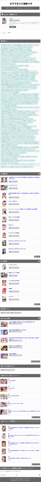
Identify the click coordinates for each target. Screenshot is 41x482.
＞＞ (6, 32)
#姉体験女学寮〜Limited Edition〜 (13, 86)
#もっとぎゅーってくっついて (7, 71)
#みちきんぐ (23, 86)
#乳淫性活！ (27, 77)
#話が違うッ (33, 137)
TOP (7, 8)
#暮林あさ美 (29, 128)
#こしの (3, 143)
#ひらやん (11, 120)
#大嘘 (36, 103)
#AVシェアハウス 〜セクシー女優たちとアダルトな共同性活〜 (13, 65)
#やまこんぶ (18, 88)
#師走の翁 (20, 46)
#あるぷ (34, 88)
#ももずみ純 (18, 143)
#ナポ (3, 149)
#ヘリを (13, 141)
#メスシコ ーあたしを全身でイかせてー (31, 130)
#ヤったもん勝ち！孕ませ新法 (7, 67)
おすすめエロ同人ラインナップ (15, 323)
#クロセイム (4, 75)
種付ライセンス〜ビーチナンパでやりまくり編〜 (15, 403)
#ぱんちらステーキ (19, 139)
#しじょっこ (26, 84)
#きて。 (8, 141)
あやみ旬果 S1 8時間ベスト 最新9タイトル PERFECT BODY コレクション (19, 458)
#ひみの (25, 46)
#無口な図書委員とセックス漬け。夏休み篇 (9, 48)
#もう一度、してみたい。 (6, 58)
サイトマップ (12, 8)
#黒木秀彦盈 (36, 94)
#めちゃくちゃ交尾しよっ (6, 158)
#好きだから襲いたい (10, 143)
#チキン (15, 46)
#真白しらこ (26, 56)
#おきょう (3, 88)
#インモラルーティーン (27, 88)
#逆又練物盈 (13, 128)
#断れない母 (11, 103)
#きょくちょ (9, 46)
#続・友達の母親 (5, 101)
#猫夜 (27, 65)
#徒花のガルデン (34, 101)
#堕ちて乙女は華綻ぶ (5, 82)
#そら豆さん (13, 109)
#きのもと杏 (16, 71)
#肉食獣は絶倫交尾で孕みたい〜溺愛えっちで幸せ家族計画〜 (13, 111)
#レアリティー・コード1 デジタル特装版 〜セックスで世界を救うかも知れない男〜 (17, 94)
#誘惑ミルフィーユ (10, 139)
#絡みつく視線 (4, 80)
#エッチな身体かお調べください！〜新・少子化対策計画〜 (12, 107)
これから (11, 18)
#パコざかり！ (12, 63)
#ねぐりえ (11, 80)
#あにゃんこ (31, 135)
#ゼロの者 (15, 158)
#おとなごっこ (24, 135)
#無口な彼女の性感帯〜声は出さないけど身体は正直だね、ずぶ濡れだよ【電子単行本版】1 (18, 160)
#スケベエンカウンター (28, 99)
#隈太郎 (3, 145)
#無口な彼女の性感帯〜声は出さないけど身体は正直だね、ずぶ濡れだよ (15, 90)
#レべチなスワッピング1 (6, 162)
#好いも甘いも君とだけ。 (33, 141)
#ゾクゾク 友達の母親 (5, 105)
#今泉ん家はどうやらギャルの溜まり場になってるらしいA (12, 60)
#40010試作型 (26, 101)
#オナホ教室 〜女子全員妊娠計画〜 (26, 103)
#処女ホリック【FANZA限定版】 (7, 154)
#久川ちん (36, 99)
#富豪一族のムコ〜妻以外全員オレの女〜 (9, 99)
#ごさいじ (20, 126)
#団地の (24, 120)
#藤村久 (25, 69)
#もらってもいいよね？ (32, 86)
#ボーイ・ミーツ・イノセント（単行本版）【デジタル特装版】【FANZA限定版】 (16, 156)
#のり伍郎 (26, 60)
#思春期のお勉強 (27, 126)
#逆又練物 (3, 141)
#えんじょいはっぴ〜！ (34, 107)
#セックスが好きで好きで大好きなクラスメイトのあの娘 (12, 69)
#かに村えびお (4, 103)
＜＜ (1, 32)
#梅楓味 (32, 77)
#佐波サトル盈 (27, 82)
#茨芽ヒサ (35, 156)
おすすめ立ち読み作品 (14, 20)
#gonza (30, 46)
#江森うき (20, 99)
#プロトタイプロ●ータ (18, 101)
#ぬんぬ (35, 80)
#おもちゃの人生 (13, 122)
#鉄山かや (17, 154)
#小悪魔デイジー (11, 75)
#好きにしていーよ (21, 128)
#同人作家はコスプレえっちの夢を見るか (9, 126)
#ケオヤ (13, 56)
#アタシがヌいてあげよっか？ (20, 50)
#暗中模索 (29, 50)
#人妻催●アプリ (8, 149)
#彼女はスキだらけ (31, 120)
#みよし (3, 109)
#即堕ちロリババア (11, 113)
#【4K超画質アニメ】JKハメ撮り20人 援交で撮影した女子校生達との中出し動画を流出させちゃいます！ (20, 165)
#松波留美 (17, 92)
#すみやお (19, 113)
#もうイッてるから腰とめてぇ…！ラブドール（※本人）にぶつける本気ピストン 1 (23, 73)
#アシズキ (15, 96)
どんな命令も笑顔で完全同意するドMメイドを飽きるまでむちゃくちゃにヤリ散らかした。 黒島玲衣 (23, 450)
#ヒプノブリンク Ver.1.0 (29, 139)
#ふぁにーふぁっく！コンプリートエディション (23, 80)
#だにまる (3, 46)
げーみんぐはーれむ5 (11, 388)
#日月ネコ (16, 67)
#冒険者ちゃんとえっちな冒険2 (7, 50)
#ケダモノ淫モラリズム (34, 84)
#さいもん (15, 145)
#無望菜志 (3, 139)
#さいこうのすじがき (28, 122)
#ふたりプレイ (19, 141)
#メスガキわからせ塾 (5, 128)
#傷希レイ (20, 130)
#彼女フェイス (19, 56)
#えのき (25, 141)
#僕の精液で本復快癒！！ (25, 75)
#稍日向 (17, 75)
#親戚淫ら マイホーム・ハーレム (15, 124)
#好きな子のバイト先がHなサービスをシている (25, 149)
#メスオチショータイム (6, 56)
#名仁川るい (4, 113)
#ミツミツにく (15, 162)
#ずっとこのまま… (10, 88)
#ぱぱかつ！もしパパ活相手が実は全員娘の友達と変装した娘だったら (14, 118)
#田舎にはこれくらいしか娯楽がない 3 (24, 54)
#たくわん (30, 118)
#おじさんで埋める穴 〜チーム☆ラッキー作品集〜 (28, 96)
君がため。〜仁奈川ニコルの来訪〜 (13, 395)
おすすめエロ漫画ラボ (19, 478)
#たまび (3, 135)
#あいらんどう (4, 77)
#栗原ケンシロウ (5, 122)
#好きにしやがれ (5, 63)
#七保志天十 (28, 111)
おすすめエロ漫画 (13, 181)
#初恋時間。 (8, 145)
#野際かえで (20, 122)
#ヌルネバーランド (17, 52)
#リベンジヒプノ (18, 120)
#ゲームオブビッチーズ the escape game (9, 130)
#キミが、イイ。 (35, 111)
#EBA (14, 149)
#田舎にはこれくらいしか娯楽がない (30, 52)
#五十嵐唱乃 (4, 73)
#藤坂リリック (4, 124)
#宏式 (19, 135)
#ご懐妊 (7, 109)
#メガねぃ (34, 126)
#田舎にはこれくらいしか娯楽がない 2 (8, 54)
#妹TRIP (33, 75)
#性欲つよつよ (32, 60)
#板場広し (24, 124)
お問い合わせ (20, 8)
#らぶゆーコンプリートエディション (28, 58)
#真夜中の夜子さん (21, 137)
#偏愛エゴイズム (5, 120)
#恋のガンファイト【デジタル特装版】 (31, 147)
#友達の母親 (13, 105)
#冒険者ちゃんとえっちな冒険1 (24, 48)
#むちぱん (26, 107)
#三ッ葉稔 (32, 113)
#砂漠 (28, 137)
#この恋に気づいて (16, 58)
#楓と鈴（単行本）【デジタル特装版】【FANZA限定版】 (12, 147)
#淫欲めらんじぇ (26, 113)
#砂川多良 (21, 77)
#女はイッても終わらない (11, 135)
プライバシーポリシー (29, 8)
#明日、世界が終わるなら (6, 137)
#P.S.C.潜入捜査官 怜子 (13, 77)
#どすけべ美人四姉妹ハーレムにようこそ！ (29, 71)
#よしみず (13, 82)
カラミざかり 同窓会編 (11, 380)
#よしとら (3, 86)
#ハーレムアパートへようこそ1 (7, 92)
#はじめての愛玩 (20, 82)
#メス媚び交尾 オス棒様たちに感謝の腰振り (30, 143)
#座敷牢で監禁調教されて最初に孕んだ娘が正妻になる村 (12, 84)
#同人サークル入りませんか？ (7, 52)
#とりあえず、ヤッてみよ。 (7, 96)
